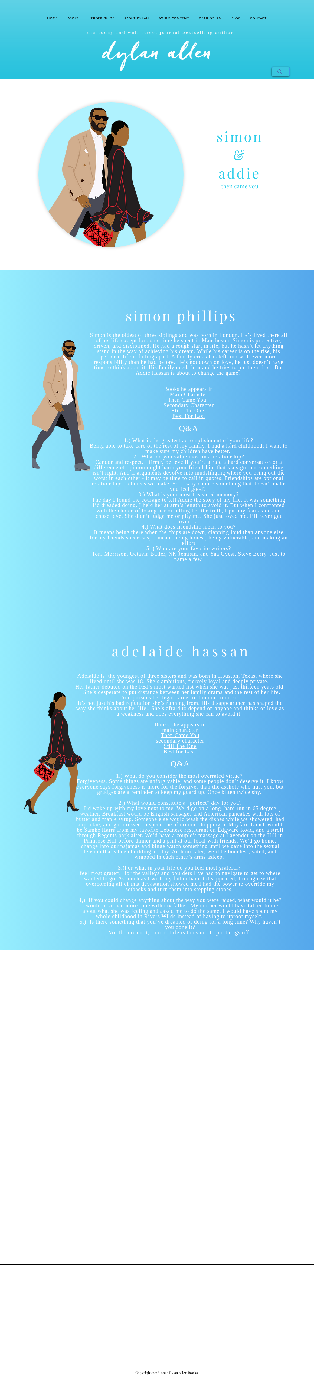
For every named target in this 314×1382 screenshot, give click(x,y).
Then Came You (187, 400)
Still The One (188, 411)
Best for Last (179, 751)
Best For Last (188, 416)
